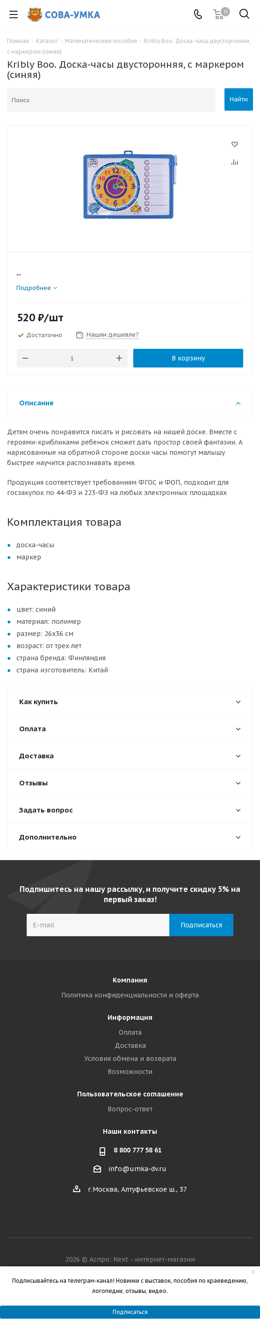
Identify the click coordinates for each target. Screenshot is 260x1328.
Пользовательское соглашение (130, 1094)
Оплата (130, 1032)
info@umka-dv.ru (137, 1169)
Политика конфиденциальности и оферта (130, 995)
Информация (130, 1017)
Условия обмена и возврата (130, 1058)
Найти (239, 99)
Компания (130, 980)
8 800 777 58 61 (138, 1150)
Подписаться (130, 1311)
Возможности (130, 1071)
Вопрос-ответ (130, 1109)
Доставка (130, 1045)
